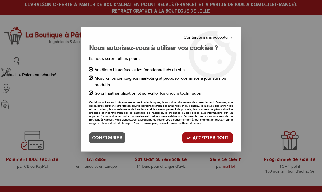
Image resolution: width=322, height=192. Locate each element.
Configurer (107, 138)
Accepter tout (208, 138)
